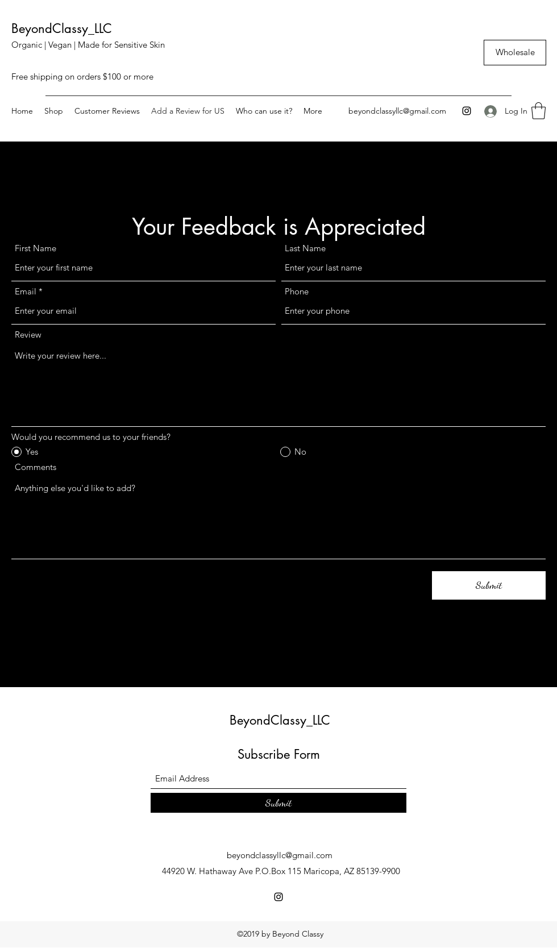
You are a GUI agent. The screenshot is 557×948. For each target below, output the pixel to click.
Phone (297, 291)
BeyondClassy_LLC (61, 28)
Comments (35, 467)
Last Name (305, 248)
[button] (538, 110)
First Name (35, 248)
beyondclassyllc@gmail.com (397, 111)
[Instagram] (466, 111)
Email (25, 291)
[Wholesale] (515, 52)
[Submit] (489, 585)
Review (28, 334)
